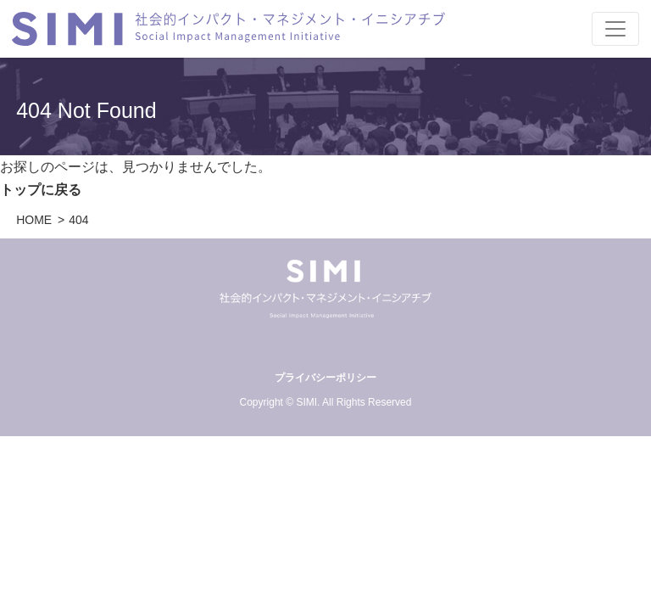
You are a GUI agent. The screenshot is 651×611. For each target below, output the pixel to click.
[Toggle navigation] (615, 29)
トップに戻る (40, 189)
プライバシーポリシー (325, 378)
